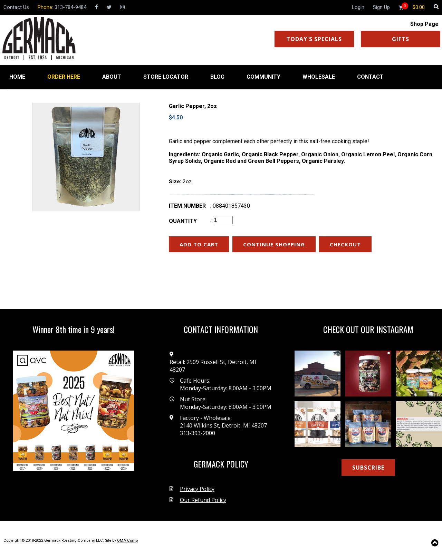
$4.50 (176, 117)
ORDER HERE (63, 76)
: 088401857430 (230, 206)
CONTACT (370, 76)
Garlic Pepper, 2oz (193, 106)
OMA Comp (127, 540)
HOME (17, 76)
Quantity (183, 221)
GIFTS (400, 39)
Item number (187, 206)
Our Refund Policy (203, 500)
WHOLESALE (318, 76)
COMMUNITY (263, 76)
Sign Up (381, 7)
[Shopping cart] (419, 7)
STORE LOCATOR (165, 76)
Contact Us (16, 7)
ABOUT (111, 76)
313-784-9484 (70, 7)
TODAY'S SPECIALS (314, 39)
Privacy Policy (197, 489)
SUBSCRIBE (368, 467)
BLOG (217, 76)
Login (358, 7)
